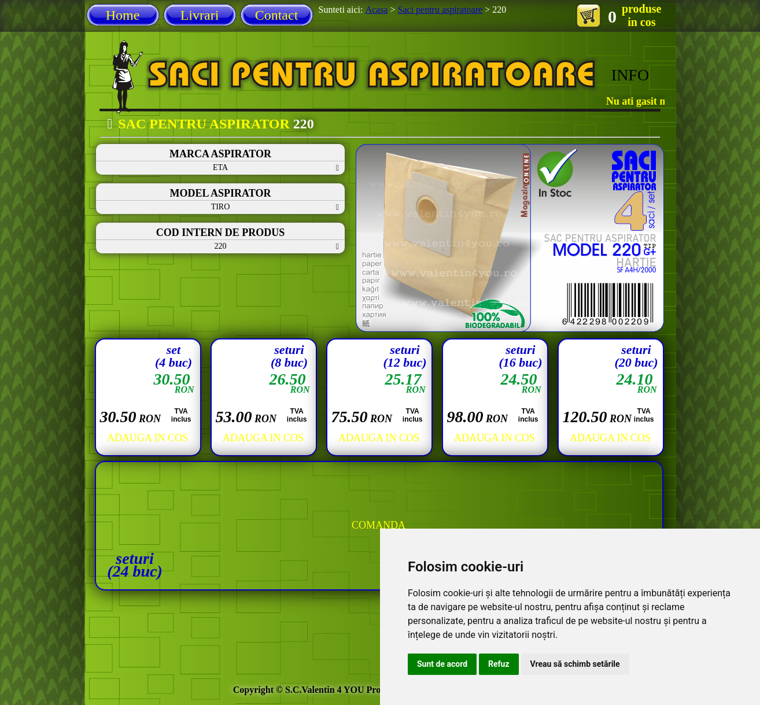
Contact (276, 15)
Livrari (199, 15)
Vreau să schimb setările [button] (575, 664)
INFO (630, 75)
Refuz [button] (499, 664)
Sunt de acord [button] (442, 664)
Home (123, 15)
